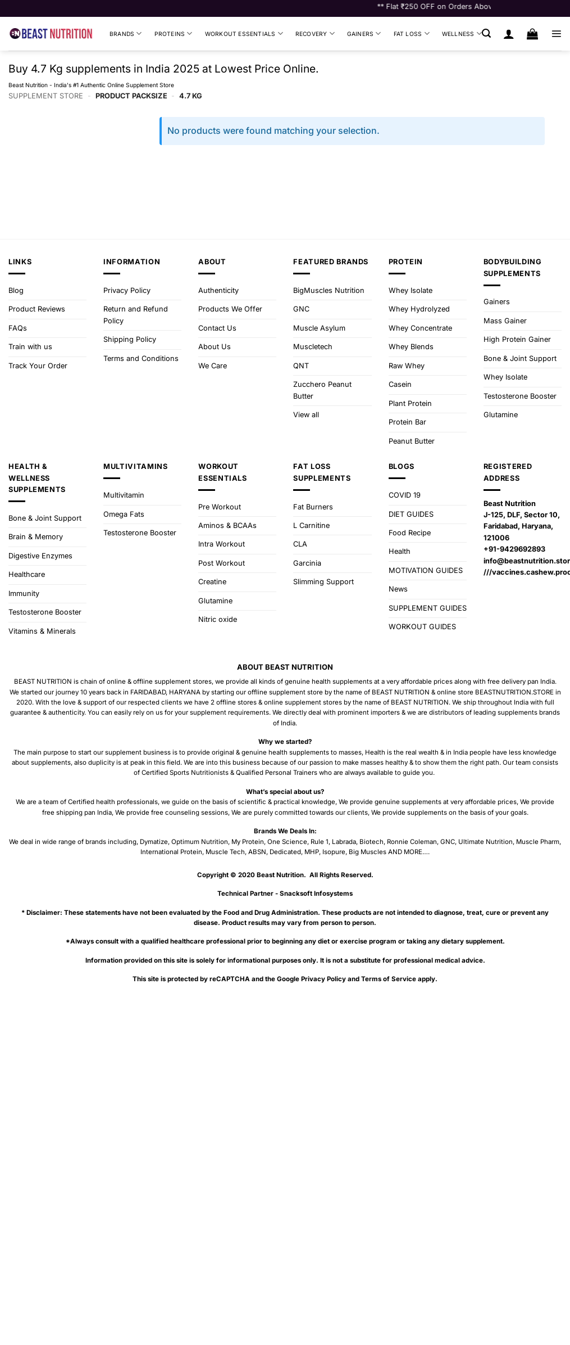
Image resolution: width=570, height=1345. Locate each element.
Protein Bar (407, 422)
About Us (214, 346)
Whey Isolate (410, 290)
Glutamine (501, 414)
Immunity (23, 593)
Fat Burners (313, 507)
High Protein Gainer (517, 339)
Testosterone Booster (520, 396)
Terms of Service (388, 979)
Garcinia (307, 563)
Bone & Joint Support (520, 358)
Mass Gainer (505, 321)
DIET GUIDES (411, 514)
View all (306, 414)
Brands (126, 33)
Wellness (462, 33)
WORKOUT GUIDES (422, 626)
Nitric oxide (217, 619)
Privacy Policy (127, 290)
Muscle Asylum (319, 328)
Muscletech (312, 346)
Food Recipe (410, 533)
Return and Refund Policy (135, 314)
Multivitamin (123, 495)
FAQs (17, 328)
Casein (400, 384)
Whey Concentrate (420, 328)
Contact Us (217, 328)
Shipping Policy (129, 339)
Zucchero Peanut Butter (322, 390)
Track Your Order (37, 366)
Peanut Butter (412, 441)
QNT (301, 366)
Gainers (364, 33)
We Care (212, 366)
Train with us (30, 346)
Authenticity (218, 290)
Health (400, 551)
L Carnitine (311, 525)
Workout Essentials (244, 33)
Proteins (173, 33)
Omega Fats (123, 514)
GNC (301, 309)
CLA (300, 544)
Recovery (315, 33)
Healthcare (26, 574)
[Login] (508, 33)
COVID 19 (405, 495)
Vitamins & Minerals (42, 631)
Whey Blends (411, 346)
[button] (486, 33)
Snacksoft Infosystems (316, 893)
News (398, 589)
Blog (16, 290)
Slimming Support (323, 581)
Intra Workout (221, 544)
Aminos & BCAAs (227, 525)
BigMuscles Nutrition (328, 290)
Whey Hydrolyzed (419, 309)
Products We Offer (230, 309)
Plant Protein (410, 403)
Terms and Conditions (141, 358)
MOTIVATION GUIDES (426, 570)
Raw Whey (407, 366)
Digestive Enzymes (40, 556)
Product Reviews (36, 309)
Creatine (212, 581)
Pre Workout (219, 507)
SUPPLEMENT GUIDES (428, 608)
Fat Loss (412, 33)
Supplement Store (45, 96)
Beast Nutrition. (281, 875)
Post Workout (221, 563)
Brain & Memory (35, 536)
